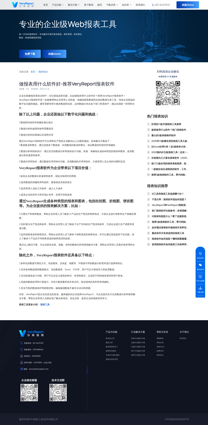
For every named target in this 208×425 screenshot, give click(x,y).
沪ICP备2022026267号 (177, 419)
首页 (45, 4)
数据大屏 (109, 342)
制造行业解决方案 (138, 338)
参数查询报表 (111, 351)
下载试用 (112, 4)
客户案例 (88, 4)
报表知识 (43, 71)
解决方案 (74, 4)
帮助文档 (160, 342)
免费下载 (30, 54)
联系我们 (140, 4)
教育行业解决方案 (138, 355)
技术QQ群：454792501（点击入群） (38, 362)
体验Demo (188, 4)
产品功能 (58, 4)
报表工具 (45, 304)
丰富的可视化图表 (113, 355)
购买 (99, 4)
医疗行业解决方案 (138, 351)
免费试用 (160, 351)
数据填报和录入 (112, 346)
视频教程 (160, 338)
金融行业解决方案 (138, 342)
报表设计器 (110, 338)
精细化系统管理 (112, 359)
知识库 (127, 4)
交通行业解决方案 (138, 346)
